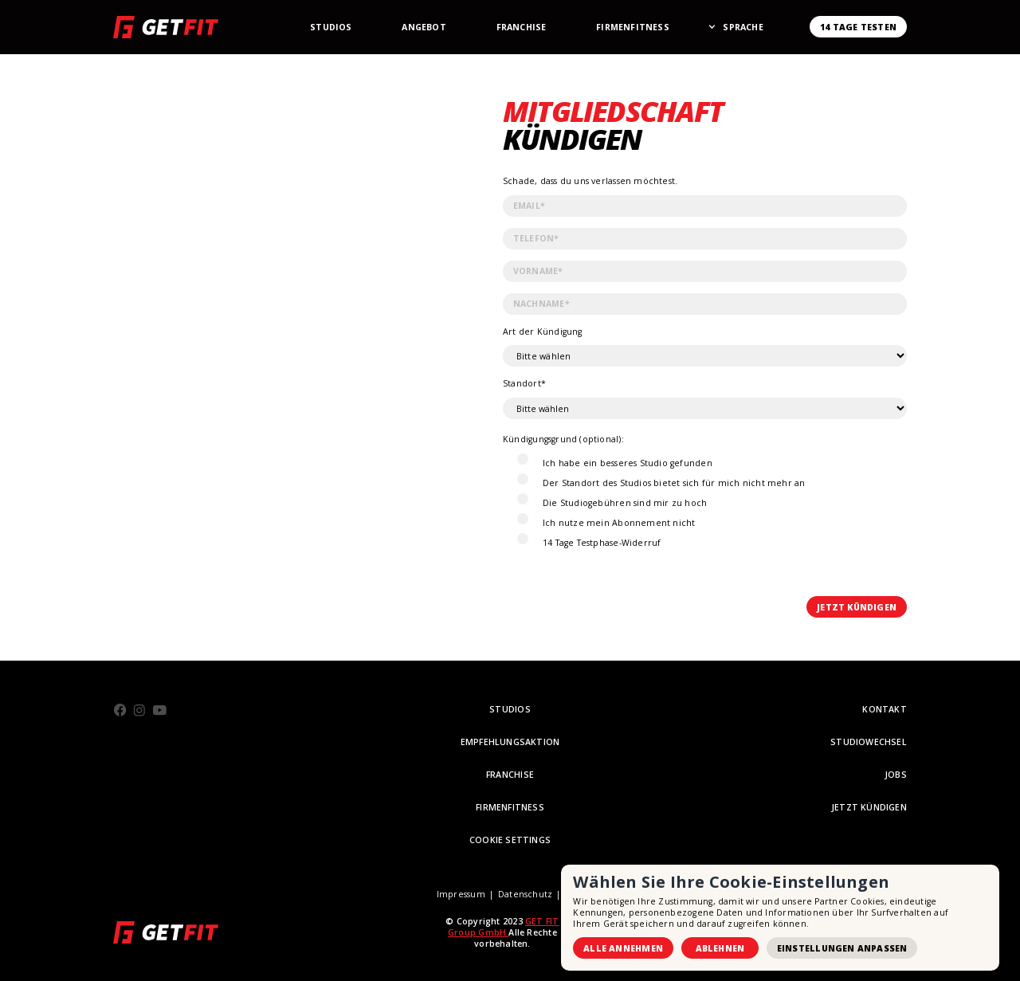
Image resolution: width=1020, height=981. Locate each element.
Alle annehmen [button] (623, 948)
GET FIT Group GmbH (503, 927)
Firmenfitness (632, 27)
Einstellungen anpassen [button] (842, 948)
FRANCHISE (510, 774)
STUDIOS (510, 709)
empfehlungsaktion (510, 742)
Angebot (424, 27)
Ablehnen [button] (720, 948)
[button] (743, 27)
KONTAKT (884, 709)
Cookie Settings (510, 840)
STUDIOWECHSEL (868, 742)
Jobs (896, 774)
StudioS (331, 27)
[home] (165, 27)
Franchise (521, 27)
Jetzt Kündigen (869, 807)
